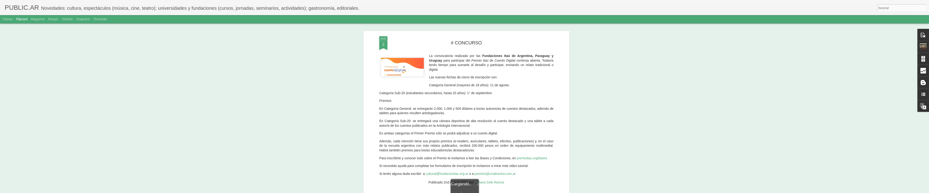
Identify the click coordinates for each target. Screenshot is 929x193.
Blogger (482, 190)
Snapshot (83, 19)
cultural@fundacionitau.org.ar (447, 53)
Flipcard (22, 19)
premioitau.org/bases (532, 38)
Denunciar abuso (498, 190)
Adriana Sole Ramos (489, 62)
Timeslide (100, 19)
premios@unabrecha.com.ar (495, 53)
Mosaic (53, 19)
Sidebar (67, 19)
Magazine (38, 19)
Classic (7, 19)
